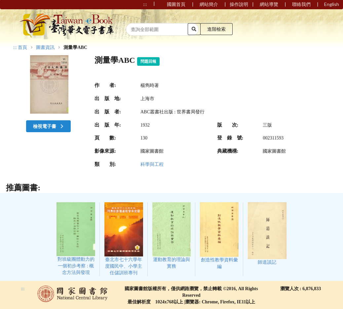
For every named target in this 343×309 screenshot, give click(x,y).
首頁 (22, 47)
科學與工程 (152, 164)
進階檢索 (216, 29)
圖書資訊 (45, 47)
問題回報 (148, 61)
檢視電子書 (49, 126)
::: (15, 47)
